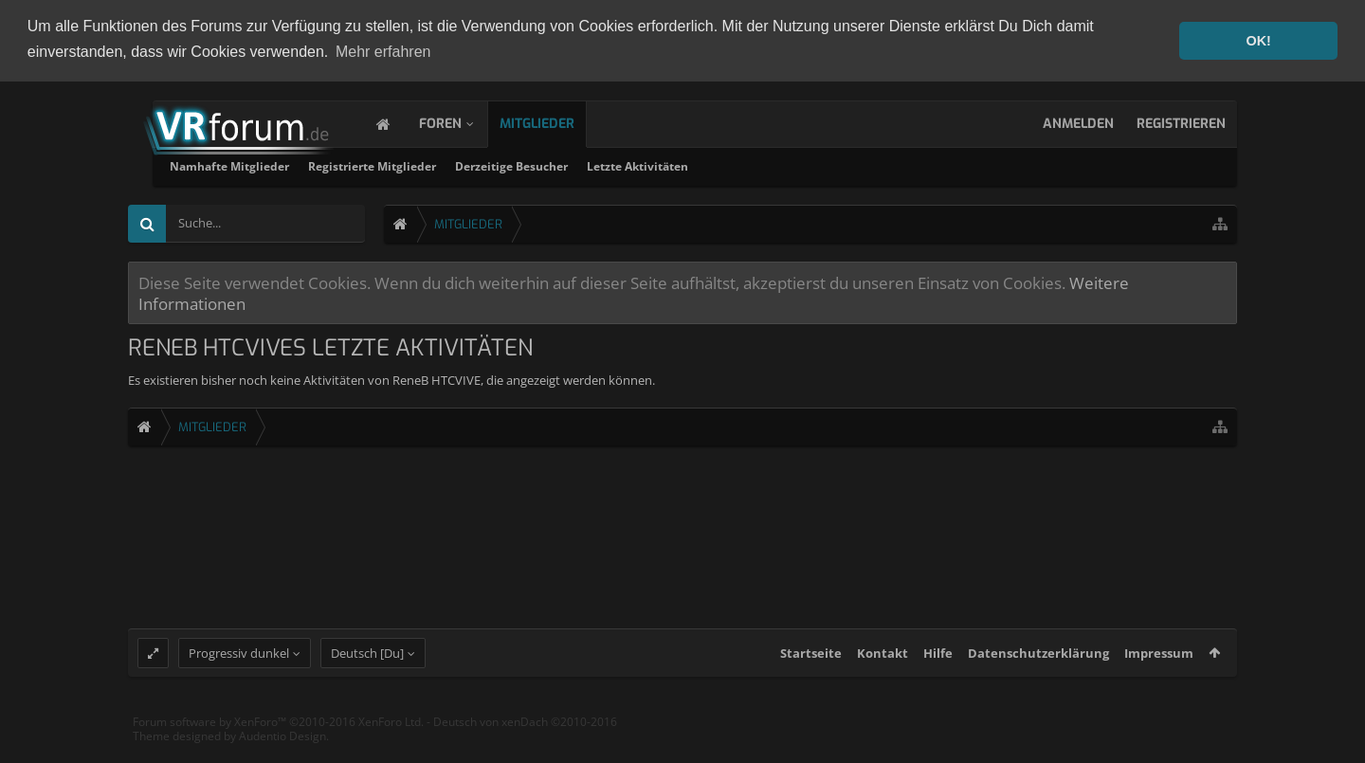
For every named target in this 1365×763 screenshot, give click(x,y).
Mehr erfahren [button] (383, 52)
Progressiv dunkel (239, 669)
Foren (459, 122)
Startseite (811, 669)
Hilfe (938, 669)
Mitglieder (556, 122)
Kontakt (882, 669)
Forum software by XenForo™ (278, 738)
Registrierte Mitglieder (603, 164)
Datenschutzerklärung (1038, 669)
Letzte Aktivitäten (868, 164)
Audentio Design (282, 753)
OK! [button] (1258, 40)
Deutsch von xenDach (525, 738)
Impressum (1158, 669)
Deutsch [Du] (367, 669)
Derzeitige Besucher (742, 164)
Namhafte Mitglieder (460, 164)
